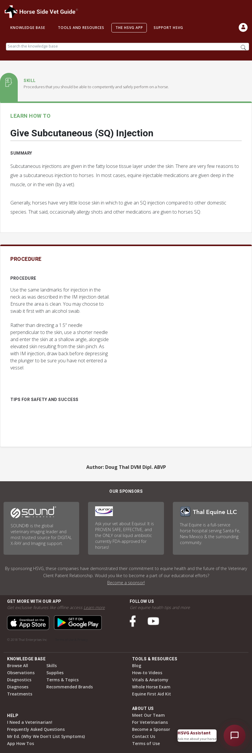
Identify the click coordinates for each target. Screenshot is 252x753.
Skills (51, 665)
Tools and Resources (81, 27)
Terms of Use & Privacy (71, 639)
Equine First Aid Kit (151, 694)
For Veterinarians (150, 722)
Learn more (94, 607)
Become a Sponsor (151, 729)
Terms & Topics (62, 679)
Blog (136, 665)
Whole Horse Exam (151, 687)
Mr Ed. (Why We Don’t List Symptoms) (46, 736)
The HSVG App (129, 27)
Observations (21, 672)
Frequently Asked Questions (36, 729)
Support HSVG (168, 27)
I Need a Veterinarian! (29, 722)
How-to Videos (147, 672)
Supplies (55, 672)
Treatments (19, 694)
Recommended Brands (69, 687)
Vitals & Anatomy (150, 679)
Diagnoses (17, 687)
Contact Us (143, 736)
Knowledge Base (27, 27)
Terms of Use (146, 743)
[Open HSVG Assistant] (235, 736)
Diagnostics (19, 679)
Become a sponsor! (126, 582)
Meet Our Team (148, 715)
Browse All (17, 665)
